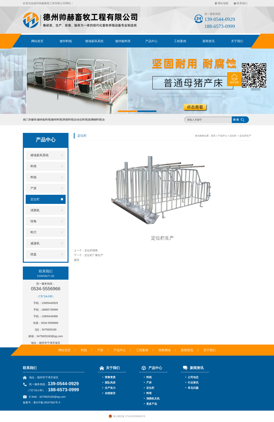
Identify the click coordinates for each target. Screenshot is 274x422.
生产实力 (110, 387)
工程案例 (180, 41)
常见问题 (193, 387)
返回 (76, 259)
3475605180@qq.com (50, 336)
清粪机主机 (153, 398)
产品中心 (151, 41)
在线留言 (110, 393)
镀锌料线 (66, 41)
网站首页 (37, 41)
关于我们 (237, 41)
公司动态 (193, 377)
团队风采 (110, 382)
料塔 (149, 393)
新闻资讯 (208, 41)
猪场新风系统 (94, 41)
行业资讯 (193, 382)
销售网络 (165, 350)
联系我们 (242, 3)
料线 (84, 350)
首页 (213, 135)
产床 (100, 350)
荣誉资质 (110, 377)
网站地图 (223, 3)
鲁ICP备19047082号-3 (46, 402)
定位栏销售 (91, 250)
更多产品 (151, 403)
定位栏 (233, 135)
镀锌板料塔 (123, 41)
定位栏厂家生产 (93, 255)
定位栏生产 (245, 135)
